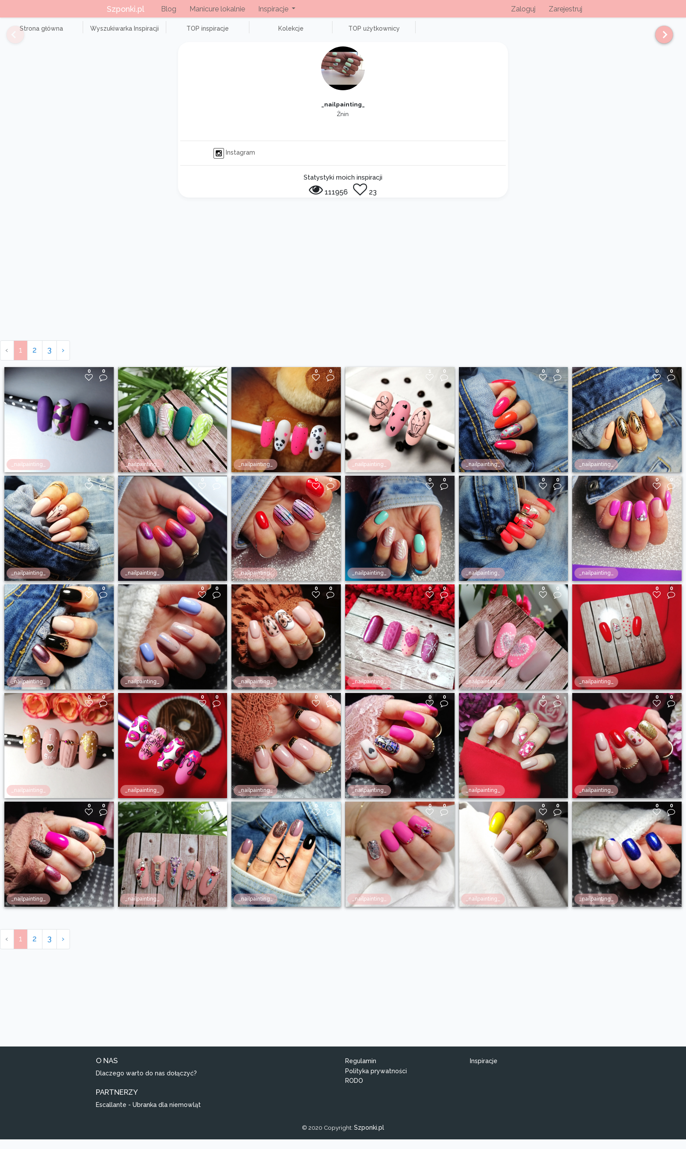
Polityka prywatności (376, 1080)
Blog (168, 9)
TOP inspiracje (175, 33)
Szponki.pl (125, 9)
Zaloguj (523, 9)
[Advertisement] (343, 284)
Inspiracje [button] (274, 9)
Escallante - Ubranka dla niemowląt (148, 1114)
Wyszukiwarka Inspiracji (105, 33)
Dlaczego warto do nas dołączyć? (146, 1082)
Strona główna (34, 33)
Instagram (234, 162)
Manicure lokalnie (217, 9)
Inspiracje (483, 1070)
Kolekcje (245, 33)
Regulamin (360, 1070)
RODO (354, 1090)
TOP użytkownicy (315, 33)
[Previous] (9, 38)
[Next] (660, 38)
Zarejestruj (565, 9)
